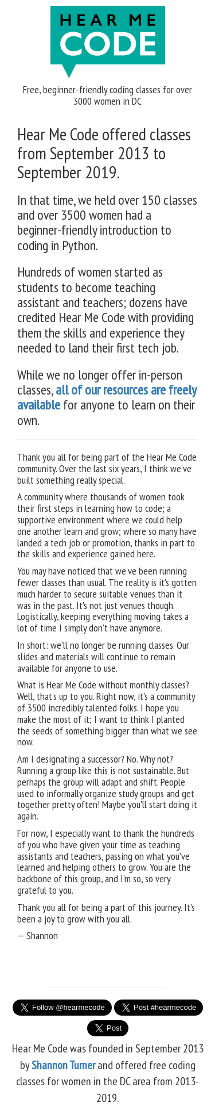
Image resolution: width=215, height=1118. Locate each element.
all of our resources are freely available (106, 397)
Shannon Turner (64, 1065)
